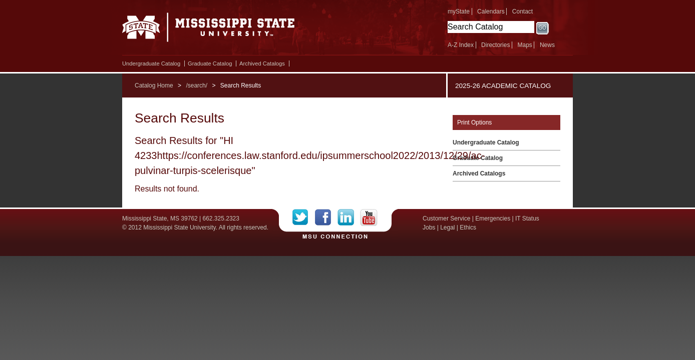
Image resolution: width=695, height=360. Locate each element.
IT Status (527, 218)
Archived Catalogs (262, 63)
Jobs (429, 227)
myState (459, 11)
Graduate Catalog (210, 63)
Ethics (468, 227)
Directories (495, 45)
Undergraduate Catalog (151, 63)
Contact (522, 11)
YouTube (369, 217)
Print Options (474, 122)
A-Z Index (461, 45)
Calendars (491, 11)
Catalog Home (154, 85)
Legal (447, 227)
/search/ (196, 85)
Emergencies (492, 218)
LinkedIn (348, 217)
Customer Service (446, 218)
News (547, 45)
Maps (524, 45)
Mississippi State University (208, 30)
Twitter (303, 217)
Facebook (326, 217)
